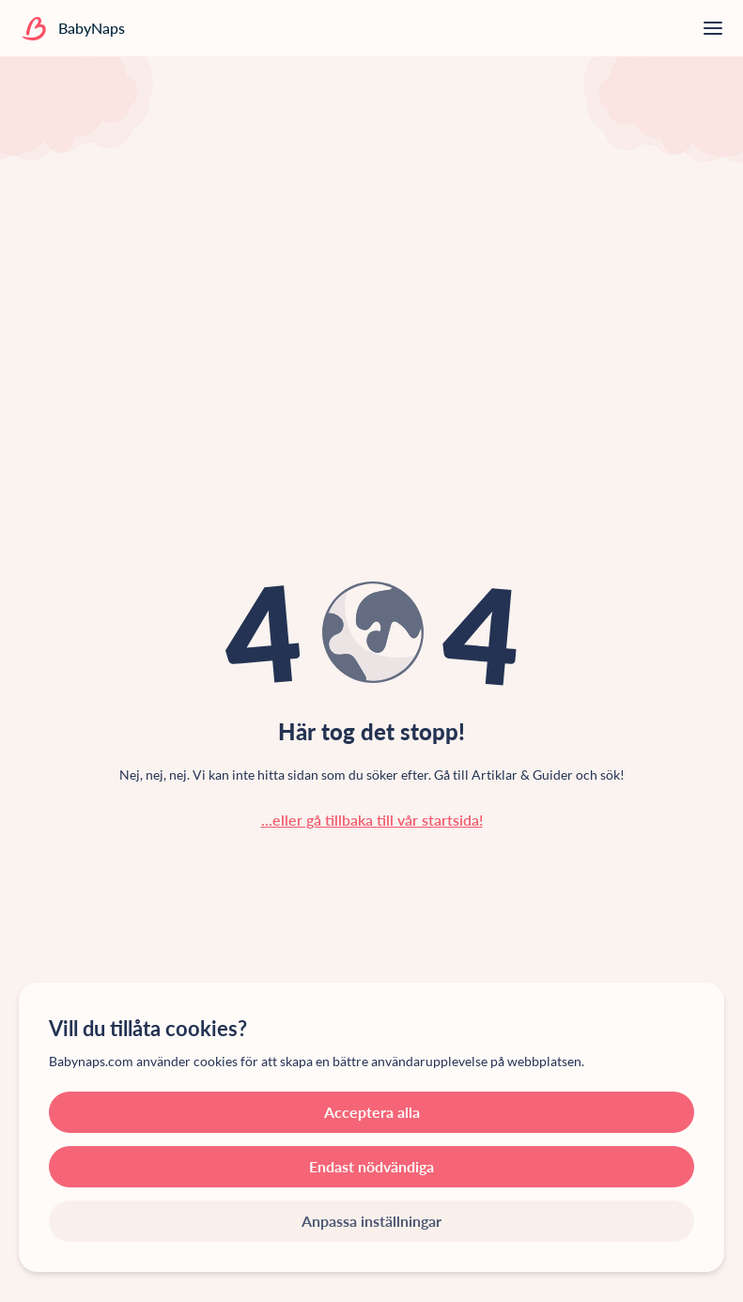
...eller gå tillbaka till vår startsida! (372, 820)
